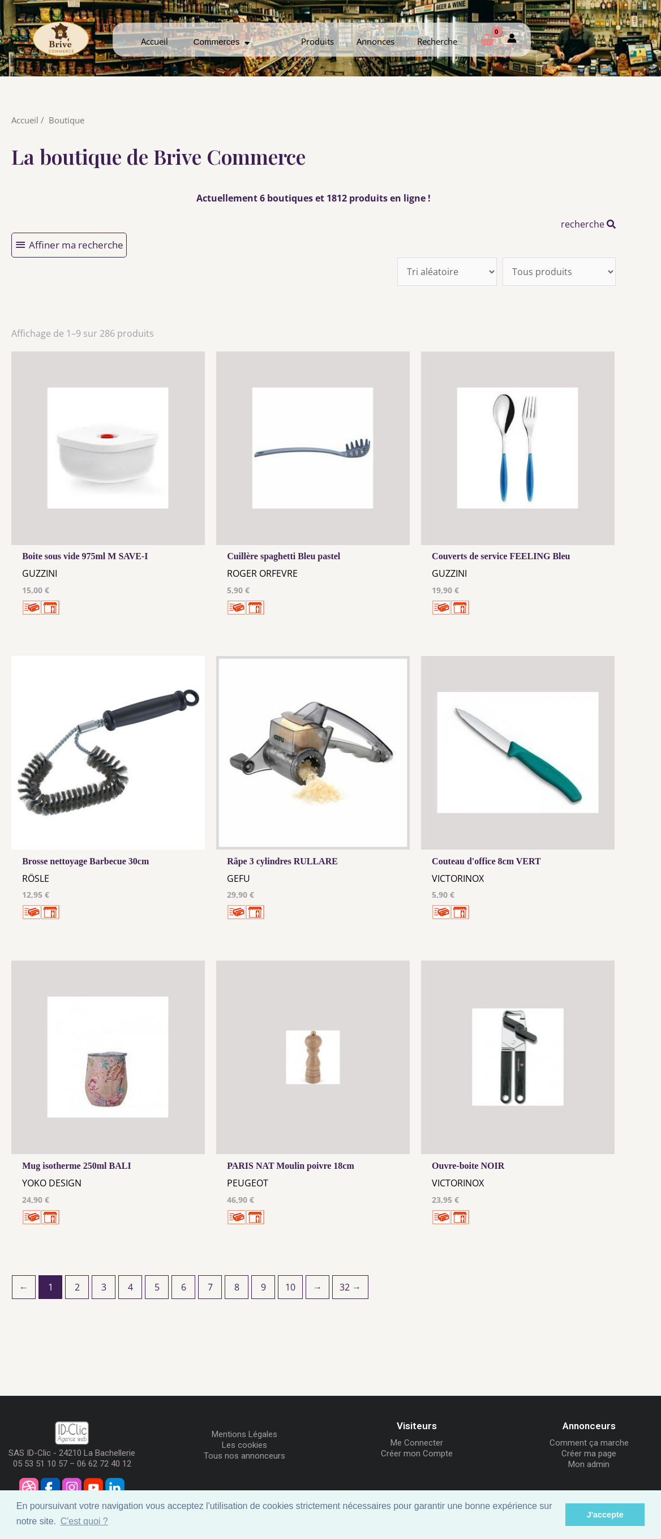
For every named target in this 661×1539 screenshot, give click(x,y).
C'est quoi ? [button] (84, 1521)
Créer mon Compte (417, 1453)
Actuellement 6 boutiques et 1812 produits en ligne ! (313, 198)
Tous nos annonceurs (244, 1456)
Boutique (66, 120)
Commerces (222, 41)
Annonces (375, 41)
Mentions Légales (244, 1434)
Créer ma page (588, 1453)
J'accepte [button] (605, 1514)
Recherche (437, 41)
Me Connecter (416, 1443)
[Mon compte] (512, 39)
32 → (350, 1287)
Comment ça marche (589, 1443)
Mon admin (589, 1464)
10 (290, 1287)
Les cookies (244, 1445)
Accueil (154, 41)
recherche (588, 224)
